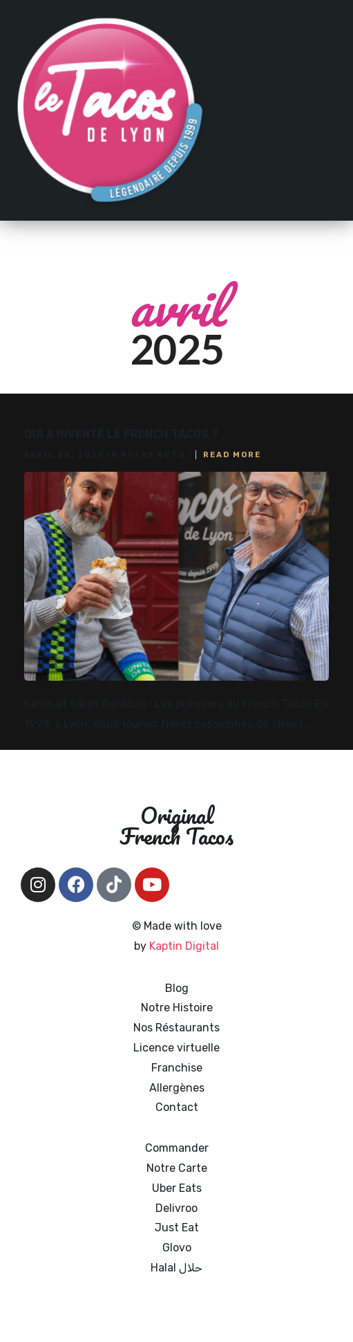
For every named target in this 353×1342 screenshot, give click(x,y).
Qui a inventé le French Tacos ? (121, 434)
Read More (232, 454)
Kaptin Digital (184, 946)
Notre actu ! (157, 454)
